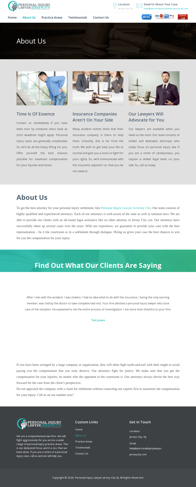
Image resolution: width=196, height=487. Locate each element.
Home (79, 429)
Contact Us (81, 453)
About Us (80, 435)
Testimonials (82, 447)
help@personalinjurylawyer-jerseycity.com (166, 8)
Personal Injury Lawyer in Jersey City (126, 208)
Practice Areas (83, 441)
